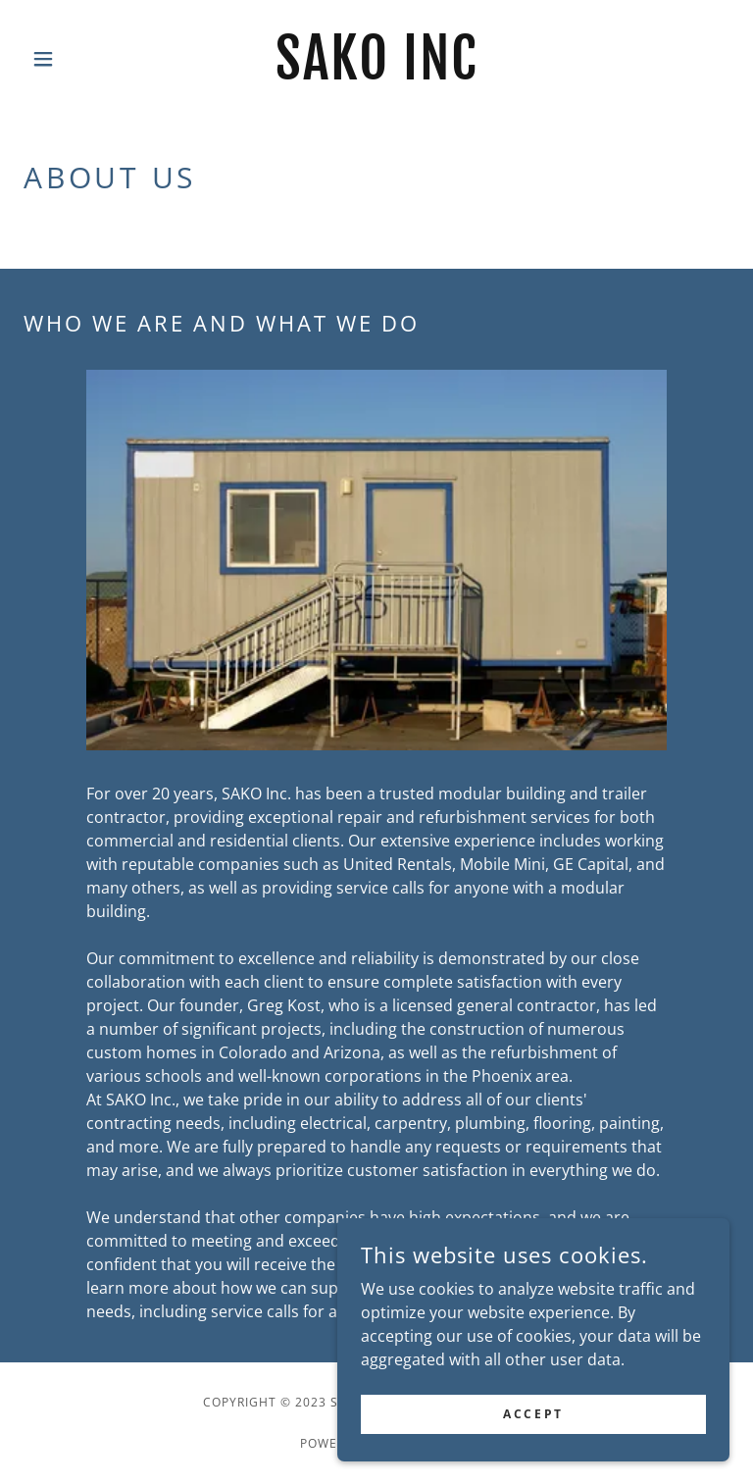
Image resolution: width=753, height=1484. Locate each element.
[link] (376, 73)
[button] (76, 58)
